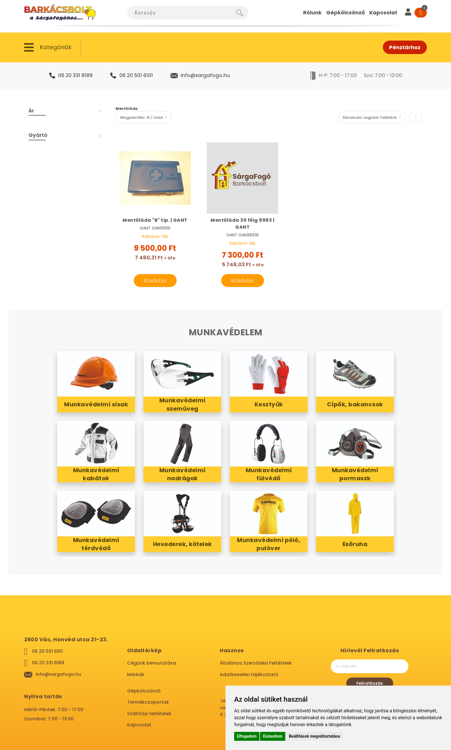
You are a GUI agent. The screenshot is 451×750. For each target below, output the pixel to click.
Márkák (135, 674)
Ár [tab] (31, 110)
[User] (408, 12)
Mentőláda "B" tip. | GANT (155, 220)
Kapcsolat (139, 725)
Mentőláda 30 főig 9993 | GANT (242, 223)
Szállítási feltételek (149, 713)
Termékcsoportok (148, 702)
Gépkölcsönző (143, 691)
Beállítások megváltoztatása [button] (314, 736)
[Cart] (420, 13)
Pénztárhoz (405, 47)
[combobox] (181, 12)
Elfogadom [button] (247, 736)
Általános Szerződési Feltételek (256, 663)
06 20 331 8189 (75, 75)
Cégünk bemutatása (151, 663)
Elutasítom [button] (272, 736)
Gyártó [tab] (37, 135)
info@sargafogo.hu (205, 75)
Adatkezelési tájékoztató (249, 674)
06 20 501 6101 (136, 75)
